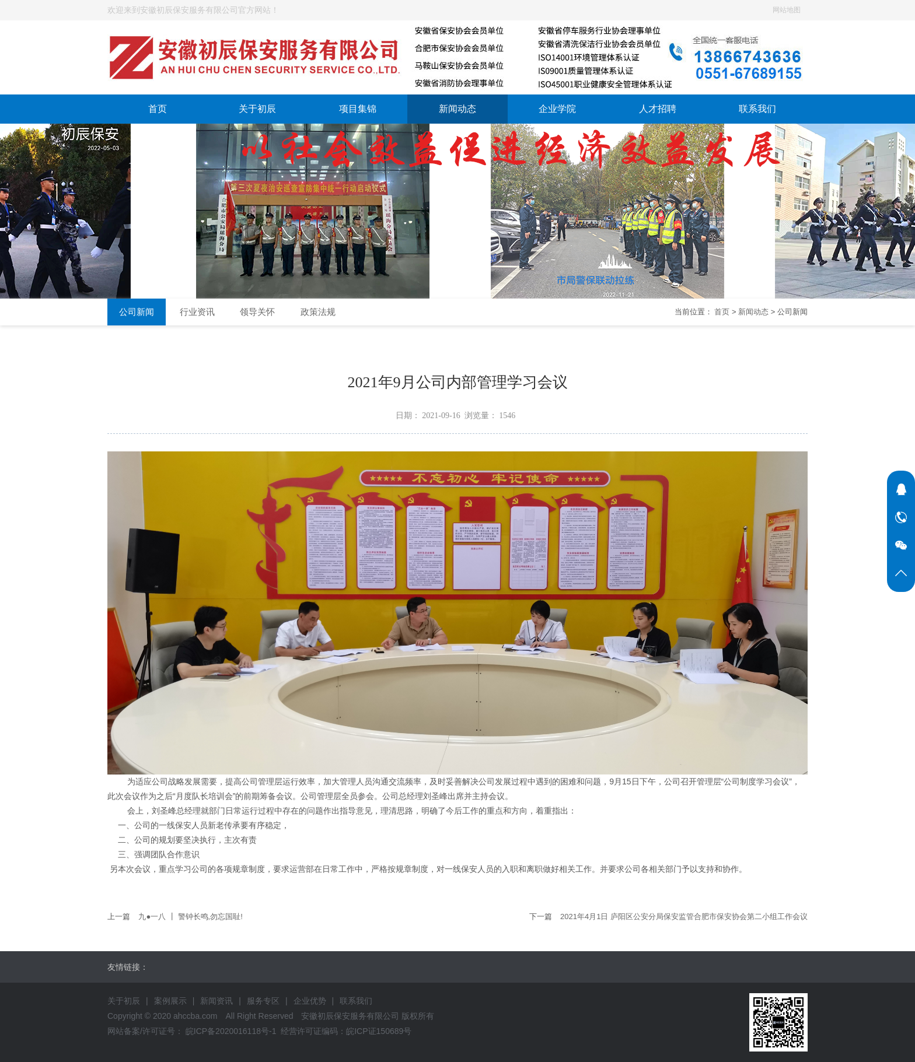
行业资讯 (197, 312)
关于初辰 (257, 109)
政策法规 (318, 312)
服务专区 (263, 1000)
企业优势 (310, 1000)
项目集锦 (357, 109)
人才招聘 (657, 109)
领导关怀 (257, 312)
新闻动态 (457, 109)
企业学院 (557, 109)
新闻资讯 (216, 1000)
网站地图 (787, 10)
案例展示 (170, 1000)
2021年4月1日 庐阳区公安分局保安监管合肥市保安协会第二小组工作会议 (684, 916)
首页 (157, 109)
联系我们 (757, 109)
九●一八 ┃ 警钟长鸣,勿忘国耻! (190, 916)
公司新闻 (136, 312)
